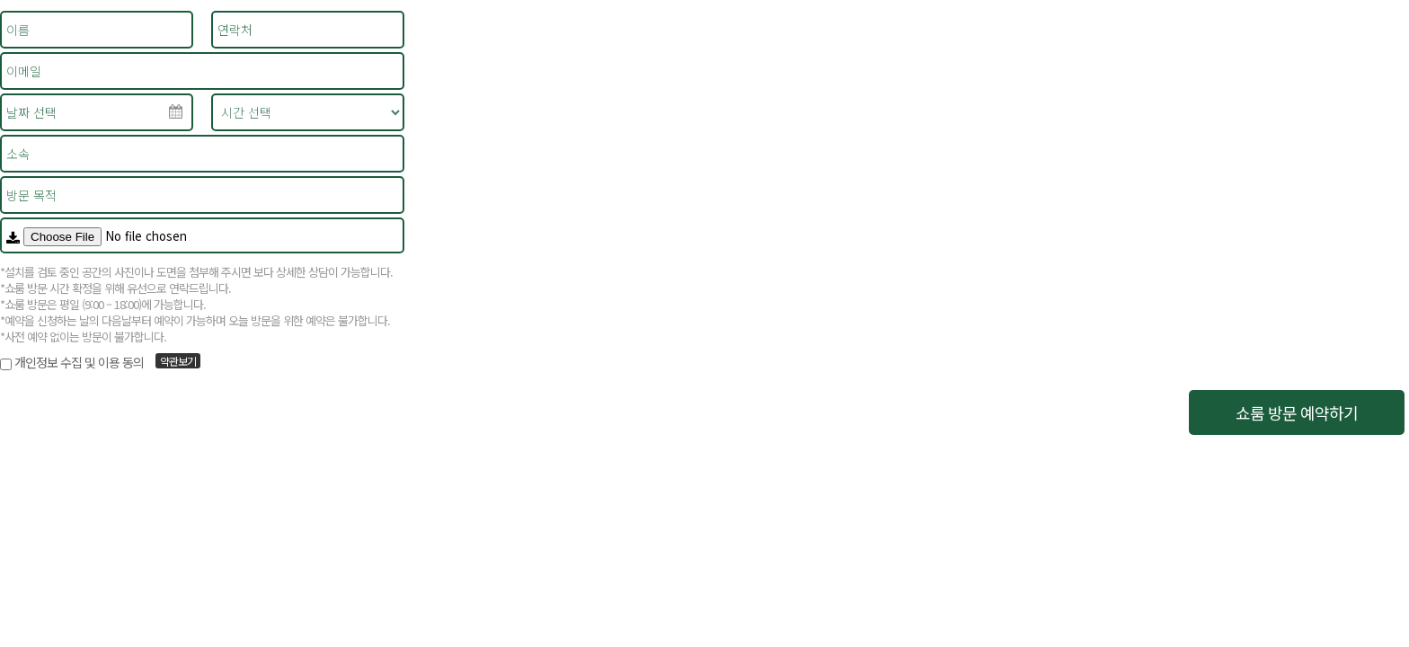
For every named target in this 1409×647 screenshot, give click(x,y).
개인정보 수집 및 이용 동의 (79, 362)
